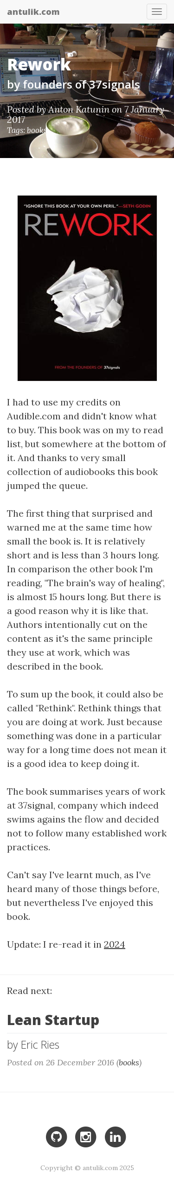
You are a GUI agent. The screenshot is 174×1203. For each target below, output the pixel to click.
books (37, 130)
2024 (114, 944)
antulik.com (33, 10)
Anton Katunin (79, 109)
